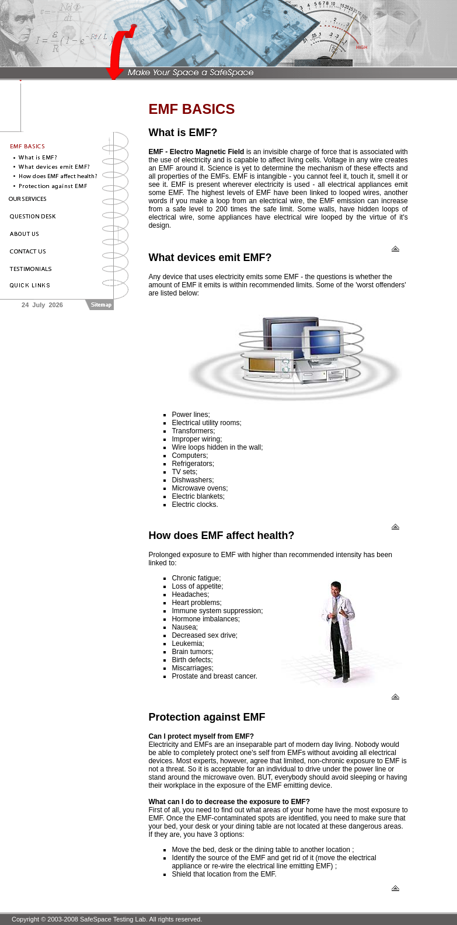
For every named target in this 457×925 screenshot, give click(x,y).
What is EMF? (182, 132)
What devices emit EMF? (209, 257)
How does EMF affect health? (221, 535)
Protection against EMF (206, 717)
